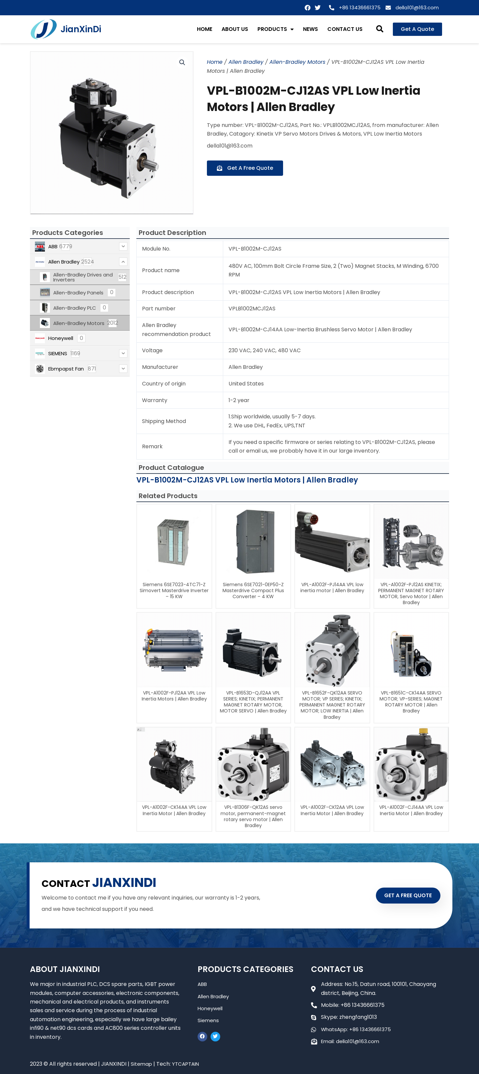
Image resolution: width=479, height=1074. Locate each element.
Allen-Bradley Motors (297, 62)
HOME (204, 29)
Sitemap (142, 1064)
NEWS (310, 29)
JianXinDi (81, 29)
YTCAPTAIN (187, 1064)
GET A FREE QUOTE (402, 895)
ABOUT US (235, 29)
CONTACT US (345, 29)
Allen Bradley (246, 62)
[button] (380, 29)
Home (215, 62)
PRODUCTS (275, 29)
